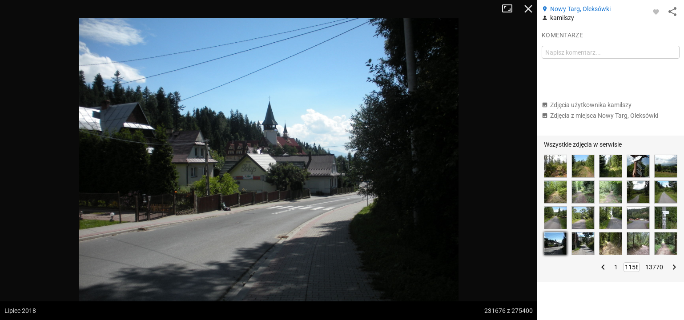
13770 (654, 267)
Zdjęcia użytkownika (587, 104)
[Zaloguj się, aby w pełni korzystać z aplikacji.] (656, 11)
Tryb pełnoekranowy (510, 9)
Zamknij (528, 9)
